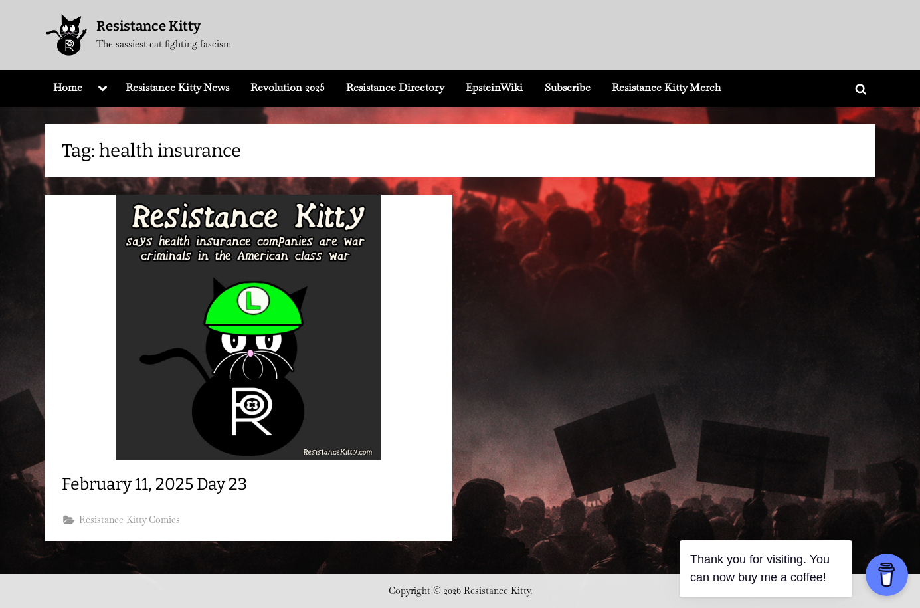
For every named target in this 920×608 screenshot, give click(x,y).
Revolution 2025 (287, 87)
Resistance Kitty (148, 26)
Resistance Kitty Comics (129, 520)
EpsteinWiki (494, 87)
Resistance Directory (395, 87)
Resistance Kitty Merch (666, 87)
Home (67, 87)
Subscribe (568, 87)
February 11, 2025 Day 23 (154, 484)
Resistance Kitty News (177, 87)
